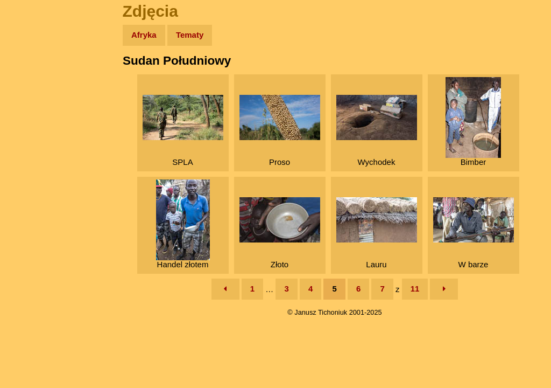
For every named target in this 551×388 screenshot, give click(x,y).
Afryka (144, 34)
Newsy (31, 118)
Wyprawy (36, 76)
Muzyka (32, 159)
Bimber (473, 122)
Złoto (279, 233)
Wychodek (376, 131)
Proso (279, 131)
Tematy (189, 34)
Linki (27, 201)
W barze (473, 233)
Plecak (31, 180)
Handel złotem (183, 224)
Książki (32, 139)
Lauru (376, 233)
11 (415, 288)
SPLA (183, 131)
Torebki (32, 222)
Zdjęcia (32, 97)
